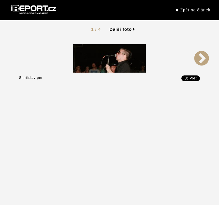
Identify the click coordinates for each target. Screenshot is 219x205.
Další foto (122, 29)
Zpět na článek (192, 10)
